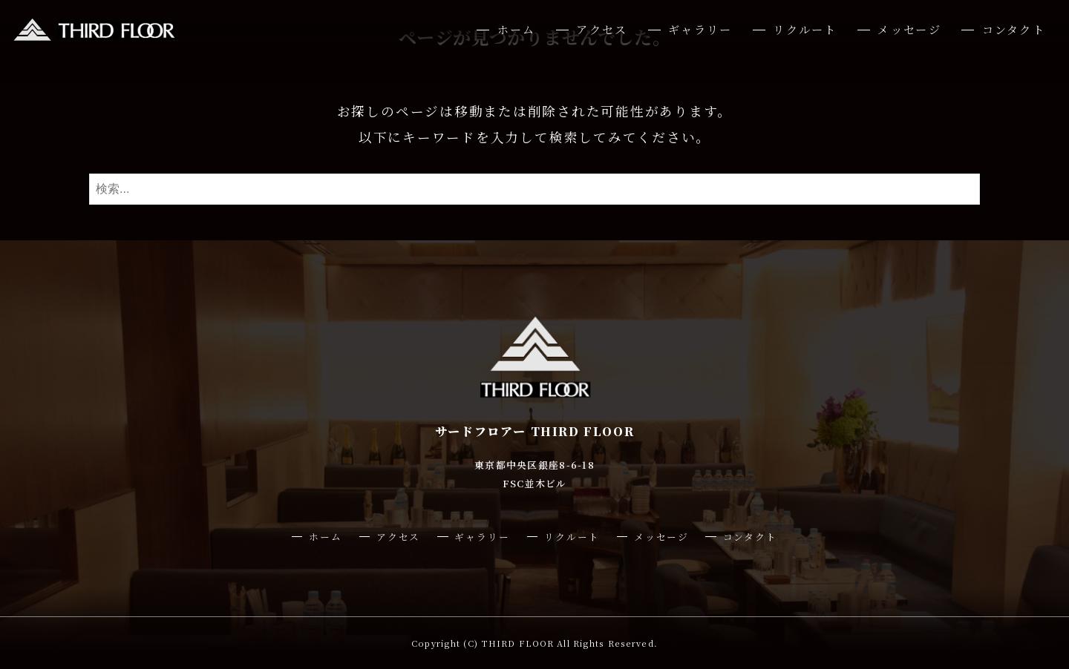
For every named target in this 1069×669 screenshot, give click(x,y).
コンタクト (1013, 29)
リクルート (805, 29)
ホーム (516, 29)
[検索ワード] (534, 189)
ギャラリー (700, 29)
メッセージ (909, 29)
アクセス (601, 29)
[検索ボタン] (965, 189)
